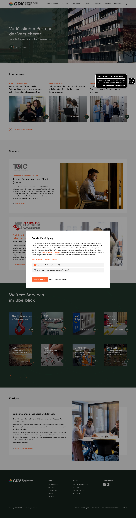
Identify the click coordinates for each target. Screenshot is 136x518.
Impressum (55, 259)
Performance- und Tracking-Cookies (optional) (52, 270)
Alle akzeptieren (40, 279)
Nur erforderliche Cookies (58, 279)
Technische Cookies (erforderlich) (48, 265)
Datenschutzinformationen (51, 252)
